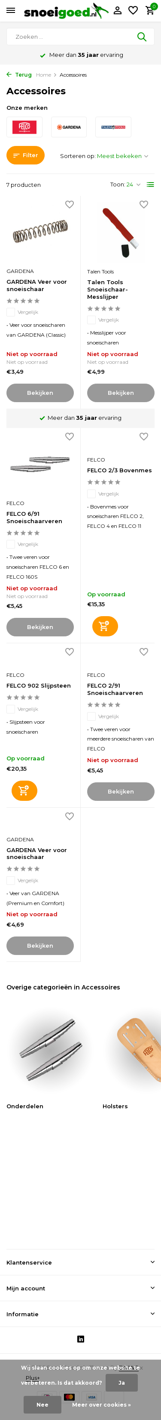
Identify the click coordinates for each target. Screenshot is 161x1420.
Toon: (117, 184)
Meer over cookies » (101, 1404)
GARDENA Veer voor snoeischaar (36, 285)
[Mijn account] (117, 11)
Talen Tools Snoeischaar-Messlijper (107, 289)
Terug (19, 74)
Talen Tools (100, 271)
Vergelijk (22, 312)
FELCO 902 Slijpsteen (38, 685)
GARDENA (20, 271)
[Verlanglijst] (133, 11)
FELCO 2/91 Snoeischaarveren (115, 689)
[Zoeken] (80, 36)
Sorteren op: (78, 155)
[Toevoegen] (105, 626)
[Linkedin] (80, 1339)
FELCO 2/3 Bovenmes (119, 470)
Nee (42, 1404)
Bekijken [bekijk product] (40, 392)
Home (46, 74)
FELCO (15, 503)
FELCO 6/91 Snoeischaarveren (34, 517)
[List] (151, 185)
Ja (121, 1383)
